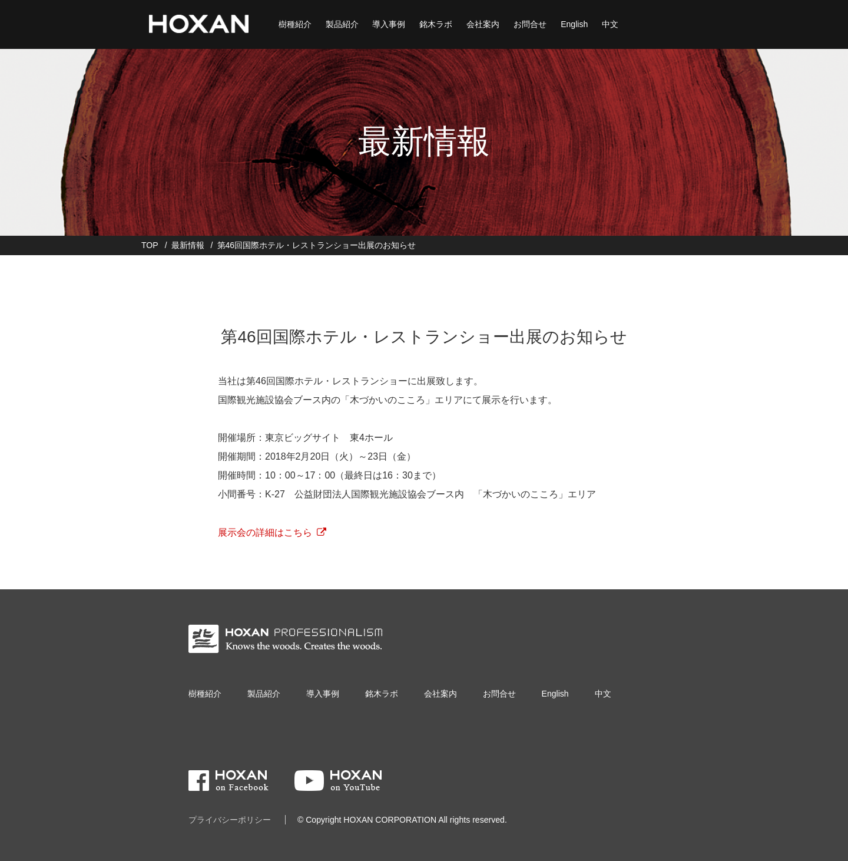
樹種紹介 (293, 23)
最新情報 (187, 245)
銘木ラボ (434, 23)
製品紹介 (340, 23)
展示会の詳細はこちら (265, 532)
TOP (149, 245)
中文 (609, 23)
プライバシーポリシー (229, 819)
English (573, 23)
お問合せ (528, 23)
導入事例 (387, 23)
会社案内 (481, 23)
